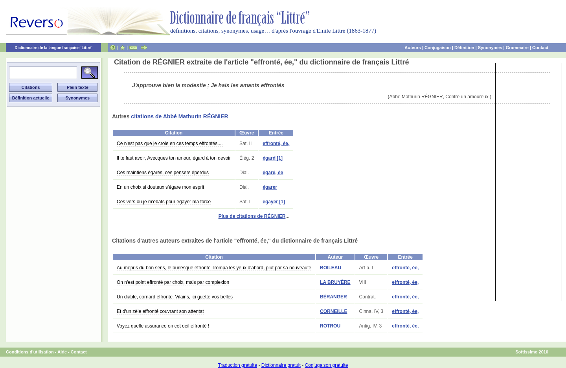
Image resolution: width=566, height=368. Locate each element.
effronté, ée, (276, 143)
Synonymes (490, 47)
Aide (62, 352)
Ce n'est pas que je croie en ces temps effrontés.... (170, 143)
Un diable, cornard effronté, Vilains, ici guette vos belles (175, 297)
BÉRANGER (333, 297)
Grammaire (517, 47)
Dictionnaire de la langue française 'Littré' (53, 48)
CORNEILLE (333, 311)
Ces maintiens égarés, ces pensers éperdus (163, 172)
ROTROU (330, 326)
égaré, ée (273, 172)
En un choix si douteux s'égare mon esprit (160, 187)
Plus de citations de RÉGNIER (252, 216)
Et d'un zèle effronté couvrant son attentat (160, 311)
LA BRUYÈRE (335, 282)
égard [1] (273, 158)
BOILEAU (330, 267)
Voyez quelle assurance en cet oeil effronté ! (163, 326)
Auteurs (412, 47)
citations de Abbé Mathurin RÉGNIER (179, 116)
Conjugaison (437, 47)
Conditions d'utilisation (30, 352)
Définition (464, 47)
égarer (270, 187)
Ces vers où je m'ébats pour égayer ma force (164, 201)
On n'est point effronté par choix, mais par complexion (173, 282)
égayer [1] (274, 201)
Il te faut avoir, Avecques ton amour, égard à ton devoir (174, 158)
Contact (540, 47)
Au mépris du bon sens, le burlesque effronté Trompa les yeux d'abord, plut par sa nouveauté (214, 267)
